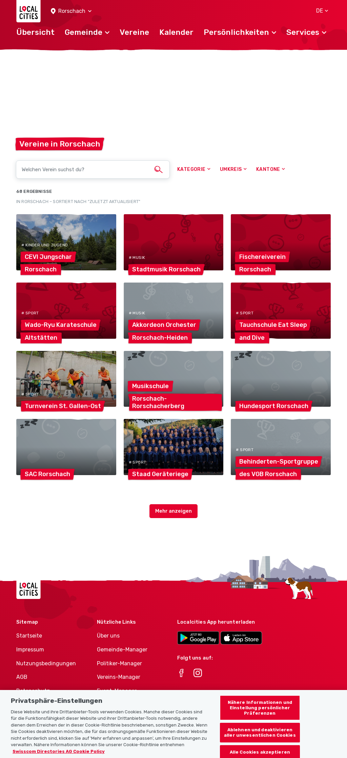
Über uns (108, 635)
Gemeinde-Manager (122, 649)
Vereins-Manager (118, 677)
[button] (71, 11)
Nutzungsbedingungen (46, 663)
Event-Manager (117, 691)
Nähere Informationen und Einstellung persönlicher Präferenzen (260, 718)
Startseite (29, 635)
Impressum (30, 649)
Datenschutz (33, 691)
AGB (21, 677)
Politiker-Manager (119, 663)
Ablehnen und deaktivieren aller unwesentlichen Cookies (260, 742)
